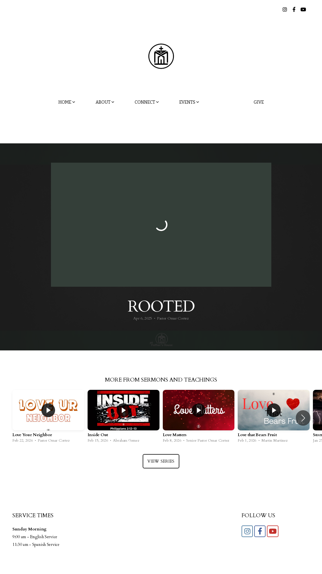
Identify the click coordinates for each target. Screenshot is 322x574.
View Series (160, 461)
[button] (303, 418)
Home (66, 102)
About (105, 102)
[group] (48, 418)
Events (189, 102)
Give (259, 102)
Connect (147, 102)
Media (226, 102)
